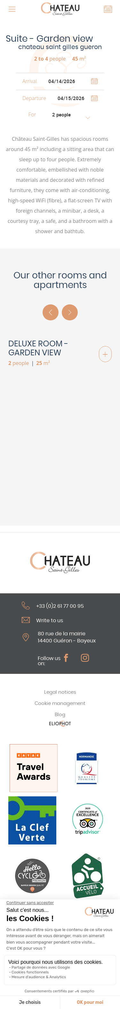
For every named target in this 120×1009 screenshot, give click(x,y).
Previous (51, 312)
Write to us (42, 620)
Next (70, 312)
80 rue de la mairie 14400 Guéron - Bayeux (67, 637)
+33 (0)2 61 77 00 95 (53, 606)
